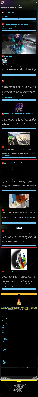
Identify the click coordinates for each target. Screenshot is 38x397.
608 (15, 294)
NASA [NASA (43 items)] (31, 308)
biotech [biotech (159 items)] (18, 307)
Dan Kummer (4, 347)
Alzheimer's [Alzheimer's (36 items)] (4, 307)
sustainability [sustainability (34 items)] (20, 309)
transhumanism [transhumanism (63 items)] (26, 309)
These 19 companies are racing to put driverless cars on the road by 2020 (16, 24)
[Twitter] (27, 394)
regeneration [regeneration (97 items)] (12, 309)
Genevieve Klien (4, 337)
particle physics (9, 286)
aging (2, 320)
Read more (19, 18)
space (8, 188)
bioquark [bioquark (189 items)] (15, 307)
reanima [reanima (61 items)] (36, 308)
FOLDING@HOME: (14, 389)
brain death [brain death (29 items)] (27, 307)
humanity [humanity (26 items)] (11, 308)
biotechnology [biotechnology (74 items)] (20, 307)
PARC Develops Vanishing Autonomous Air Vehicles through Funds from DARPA (17, 231)
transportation (7, 16)
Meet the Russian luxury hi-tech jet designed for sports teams (14, 147)
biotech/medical (7, 126)
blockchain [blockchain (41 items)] (25, 307)
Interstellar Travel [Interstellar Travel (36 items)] (18, 308)
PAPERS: (20, 390)
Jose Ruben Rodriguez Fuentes (6, 346)
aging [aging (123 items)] (1, 307)
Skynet (2, 319)
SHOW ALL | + (3, 365)
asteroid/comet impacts (4, 323)
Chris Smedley (4, 364)
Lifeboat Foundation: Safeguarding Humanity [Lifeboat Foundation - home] (17, 2)
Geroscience (3, 370)
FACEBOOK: (15, 384)
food (8, 220)
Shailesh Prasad (4, 28)
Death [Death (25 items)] (32, 307)
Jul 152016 (2, 56)
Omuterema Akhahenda (5, 348)
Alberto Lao (4, 353)
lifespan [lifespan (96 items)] (27, 308)
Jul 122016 (2, 210)
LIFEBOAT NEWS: (20, 384)
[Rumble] (31, 394)
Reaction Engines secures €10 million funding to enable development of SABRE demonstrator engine (19, 163)
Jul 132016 (2, 113)
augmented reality (4, 324)
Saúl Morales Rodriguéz (5, 338)
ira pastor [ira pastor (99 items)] (21, 308)
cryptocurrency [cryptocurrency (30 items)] (30, 307)
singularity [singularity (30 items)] (17, 309)
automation (3, 325)
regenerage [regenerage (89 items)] (9, 309)
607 (14, 294)
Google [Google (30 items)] (4, 308)
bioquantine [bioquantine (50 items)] (12, 307)
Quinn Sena (4, 340)
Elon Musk (11, 97)
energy (7, 188)
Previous (9, 294)
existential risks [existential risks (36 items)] (34, 307)
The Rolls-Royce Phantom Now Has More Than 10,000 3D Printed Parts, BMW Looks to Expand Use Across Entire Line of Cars (20, 56)
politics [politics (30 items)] (34, 308)
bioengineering (3, 327)
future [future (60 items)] (2, 308)
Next (29, 294)
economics (9, 97)
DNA (2, 316)
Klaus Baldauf (4, 188)
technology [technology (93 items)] (23, 309)
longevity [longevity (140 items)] (30, 308)
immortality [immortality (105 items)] (15, 308)
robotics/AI (8, 28)
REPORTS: (20, 388)
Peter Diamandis (4, 315)
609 (17, 294)
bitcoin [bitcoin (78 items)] (23, 307)
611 (21, 294)
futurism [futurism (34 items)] (3, 308)
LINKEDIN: (15, 385)
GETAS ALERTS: (20, 385)
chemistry (7, 286)
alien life (3, 321)
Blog (19, 5)
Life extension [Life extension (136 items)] (24, 308)
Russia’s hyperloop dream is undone (10, 80)
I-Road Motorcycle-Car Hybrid (9, 12)
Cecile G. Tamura (5, 350)
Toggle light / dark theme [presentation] (36, 2)
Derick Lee (4, 352)
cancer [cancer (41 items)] (28, 307)
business (7, 97)
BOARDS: (20, 387)
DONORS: (16, 387)
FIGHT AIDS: (15, 388)
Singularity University (4, 318)
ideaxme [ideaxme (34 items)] (12, 308)
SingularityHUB (3, 374)
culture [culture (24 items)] (31, 307)
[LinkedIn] (28, 394)
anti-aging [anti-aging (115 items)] (6, 307)
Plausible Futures (4, 373)
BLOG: (19, 386)
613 (24, 294)
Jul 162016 (2, 24)
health (6, 155)
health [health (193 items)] (6, 308)
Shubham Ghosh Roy (5, 339)
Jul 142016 (2, 80)
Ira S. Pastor (4, 363)
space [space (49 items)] (18, 309)
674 (26, 294)
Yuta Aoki (4, 351)
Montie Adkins (4, 362)
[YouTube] (29, 394)
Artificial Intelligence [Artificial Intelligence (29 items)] (9, 307)
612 (22, 294)
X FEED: (15, 386)
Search (36, 298)
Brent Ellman (4, 358)
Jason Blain (4, 361)
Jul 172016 (2, 12)
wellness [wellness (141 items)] (29, 309)
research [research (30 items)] (14, 309)
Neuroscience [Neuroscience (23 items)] (33, 308)
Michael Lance (4, 360)
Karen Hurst (4, 72)
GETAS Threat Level (19, 382)
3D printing (7, 72)
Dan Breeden (4, 341)
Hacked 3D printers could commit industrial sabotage (12, 210)
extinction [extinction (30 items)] (36, 307)
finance (12, 97)
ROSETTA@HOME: (14, 390)
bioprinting (3, 329)
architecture (3, 322)
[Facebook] (25, 394)
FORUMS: (17, 391)
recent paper (29, 217)
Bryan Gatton (4, 16)
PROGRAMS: (20, 389)
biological (3, 328)
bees (2, 326)
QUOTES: (20, 391)
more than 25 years (5, 66)
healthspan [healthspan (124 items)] (9, 308)
